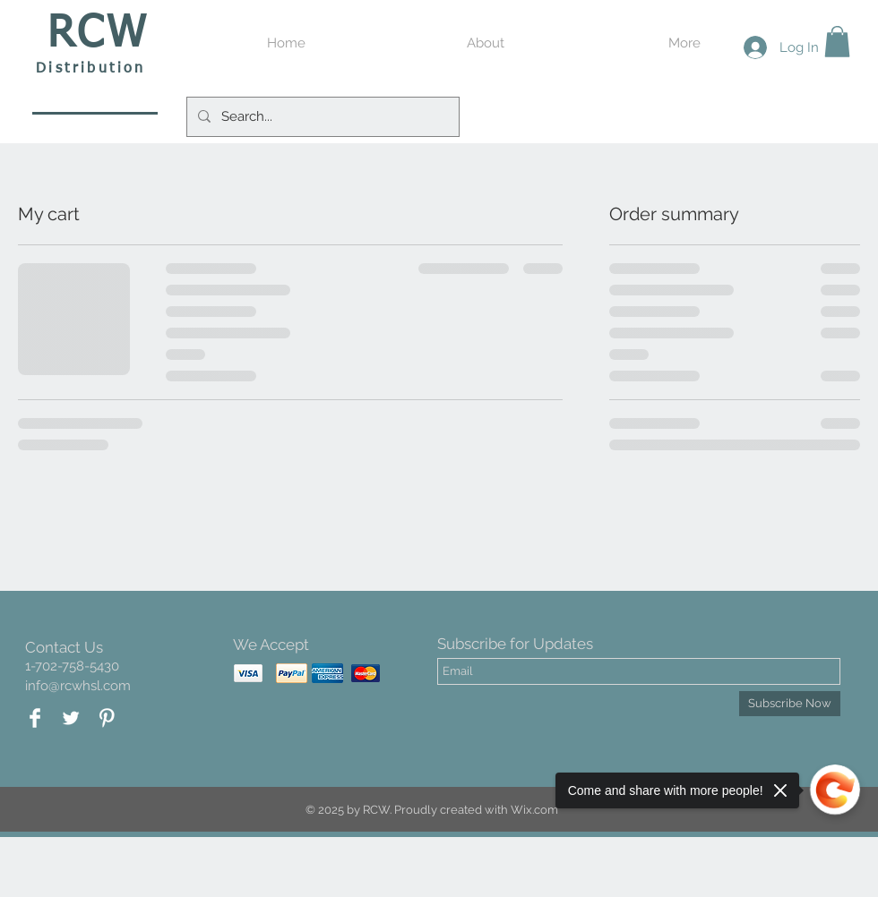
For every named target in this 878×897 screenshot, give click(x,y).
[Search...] (321, 117)
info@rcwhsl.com (78, 686)
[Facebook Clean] (35, 718)
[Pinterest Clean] (106, 718)
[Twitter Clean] (71, 718)
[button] (837, 41)
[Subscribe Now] (789, 703)
